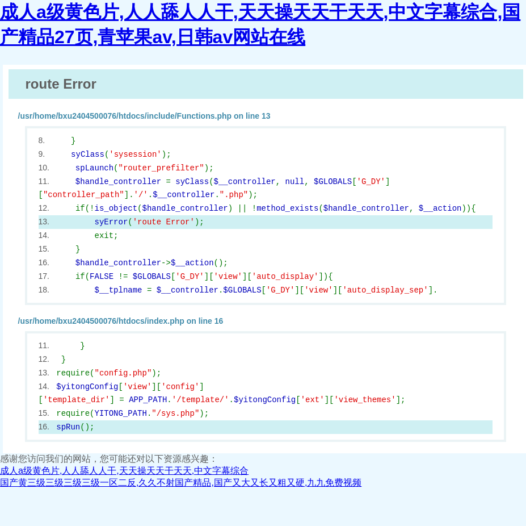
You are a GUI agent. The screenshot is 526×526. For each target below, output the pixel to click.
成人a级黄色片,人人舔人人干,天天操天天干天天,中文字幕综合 (124, 470)
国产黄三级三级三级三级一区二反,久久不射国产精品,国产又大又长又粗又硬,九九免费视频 (180, 482)
